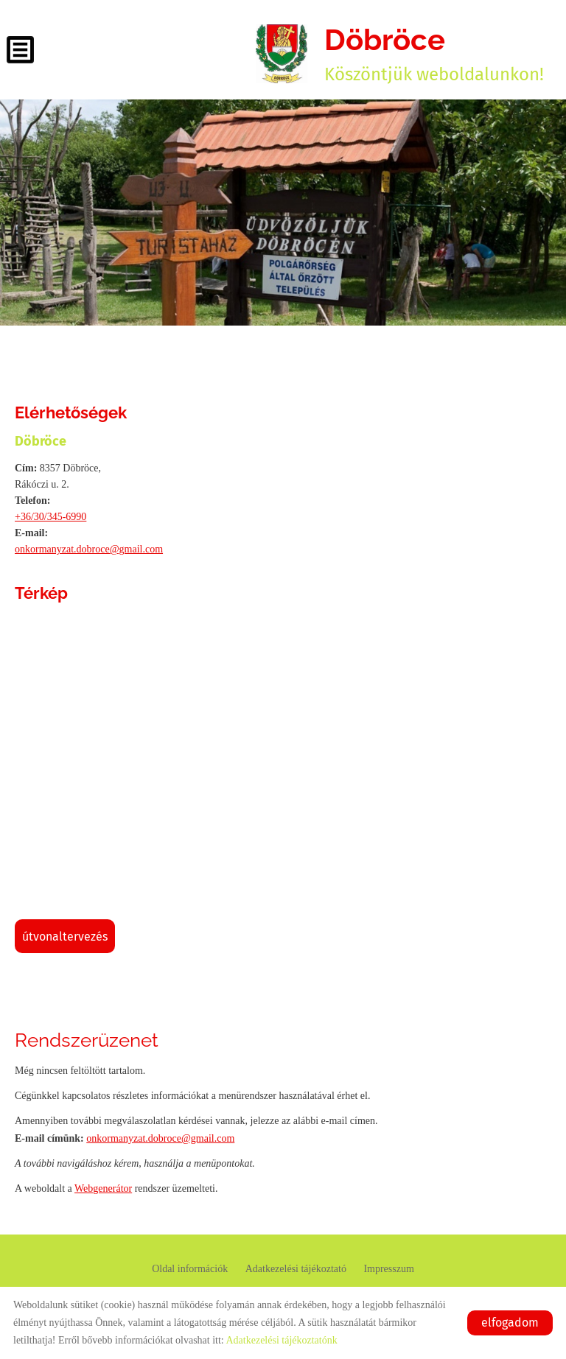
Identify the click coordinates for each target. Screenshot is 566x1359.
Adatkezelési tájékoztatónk (281, 1340)
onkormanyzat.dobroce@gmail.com (89, 549)
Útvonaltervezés (65, 937)
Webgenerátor (103, 1188)
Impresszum (388, 1268)
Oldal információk (190, 1268)
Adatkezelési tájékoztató (295, 1268)
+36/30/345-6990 (50, 516)
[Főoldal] (281, 53)
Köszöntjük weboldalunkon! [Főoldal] (434, 53)
